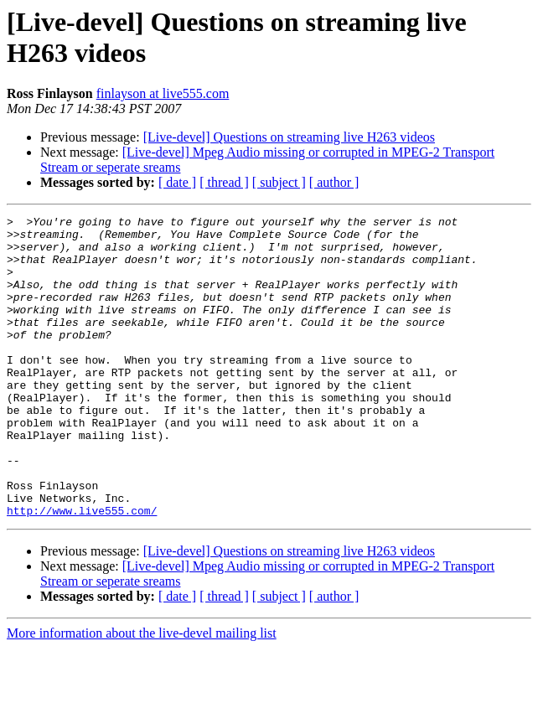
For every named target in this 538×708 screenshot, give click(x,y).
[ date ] (177, 182)
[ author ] (334, 182)
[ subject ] (279, 182)
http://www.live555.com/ (82, 570)
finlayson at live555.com (163, 93)
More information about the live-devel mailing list (142, 693)
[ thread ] (224, 182)
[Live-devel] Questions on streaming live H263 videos (289, 137)
